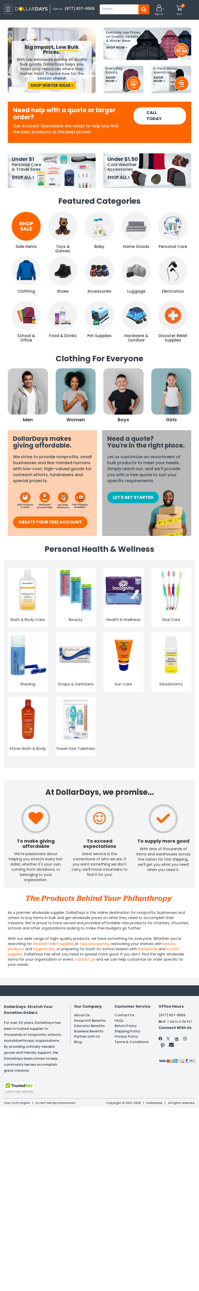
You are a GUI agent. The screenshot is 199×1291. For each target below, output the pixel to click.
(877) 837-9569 (80, 8)
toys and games (94, 943)
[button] (159, 10)
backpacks (148, 949)
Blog (78, 1050)
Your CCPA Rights (17, 1103)
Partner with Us (87, 1043)
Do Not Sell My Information (55, 1103)
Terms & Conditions (131, 1050)
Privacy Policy (126, 1043)
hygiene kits (44, 949)
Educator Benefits (89, 1029)
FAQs (119, 1022)
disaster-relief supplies (53, 943)
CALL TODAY (154, 116)
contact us (85, 959)
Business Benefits (88, 1036)
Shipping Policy (127, 1036)
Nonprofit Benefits (90, 1022)
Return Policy (126, 1029)
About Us (82, 1016)
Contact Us (124, 1016)
